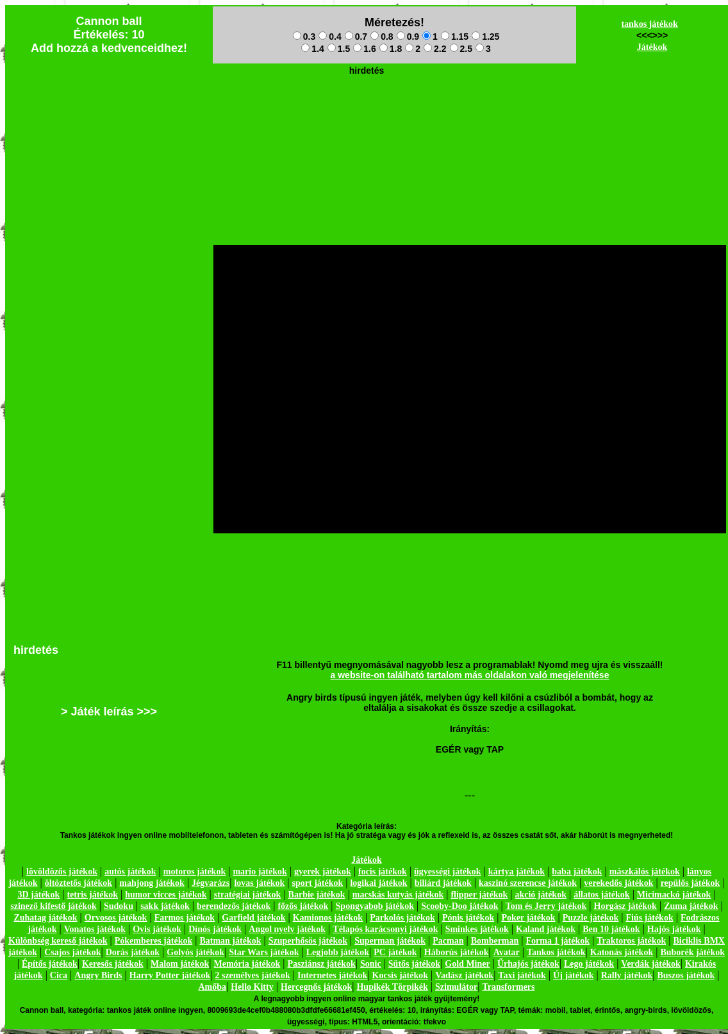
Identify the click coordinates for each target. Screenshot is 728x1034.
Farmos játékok (184, 917)
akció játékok (541, 894)
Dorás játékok (133, 952)
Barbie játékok (316, 894)
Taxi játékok (522, 975)
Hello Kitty (252, 987)
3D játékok (38, 894)
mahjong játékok (152, 883)
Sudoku (118, 906)
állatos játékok (602, 894)
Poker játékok (528, 917)
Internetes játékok (332, 975)
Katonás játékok (621, 952)
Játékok (652, 47)
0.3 (304, 36)
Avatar (506, 952)
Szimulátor (456, 987)
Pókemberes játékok (153, 941)
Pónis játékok (468, 917)
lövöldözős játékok (61, 871)
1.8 (390, 49)
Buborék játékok (692, 952)
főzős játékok (302, 906)
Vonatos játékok (95, 929)
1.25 (485, 36)
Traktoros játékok (631, 941)
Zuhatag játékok (45, 917)
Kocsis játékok (400, 975)
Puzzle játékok (590, 917)
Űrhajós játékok (528, 964)
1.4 (312, 49)
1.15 (454, 36)
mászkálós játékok (644, 871)
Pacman (448, 941)
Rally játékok (627, 975)
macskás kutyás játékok (397, 894)
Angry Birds (98, 975)
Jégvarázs (210, 883)
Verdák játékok (650, 964)
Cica (58, 975)
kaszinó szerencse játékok (528, 883)
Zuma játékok (691, 906)
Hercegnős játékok (316, 987)
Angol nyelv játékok (287, 929)
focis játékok (382, 871)
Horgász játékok (625, 906)
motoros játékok (194, 871)
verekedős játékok (618, 883)
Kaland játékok (545, 929)
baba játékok (577, 871)
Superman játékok (390, 941)
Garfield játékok (253, 917)
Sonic (370, 964)
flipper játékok (479, 894)
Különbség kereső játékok (58, 941)
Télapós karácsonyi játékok (385, 929)
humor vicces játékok (165, 894)
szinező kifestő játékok (53, 906)
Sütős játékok (414, 964)
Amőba (212, 987)
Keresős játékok (113, 964)
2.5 (461, 49)
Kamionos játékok (328, 917)
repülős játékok (690, 883)
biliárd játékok (443, 883)
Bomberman (495, 941)
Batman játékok (230, 941)
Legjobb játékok (337, 952)
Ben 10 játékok (611, 929)
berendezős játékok (233, 906)
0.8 (381, 36)
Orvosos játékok (116, 917)
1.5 (338, 49)
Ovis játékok (157, 929)
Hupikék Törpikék (391, 987)
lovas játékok (259, 883)
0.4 (329, 36)
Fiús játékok (649, 917)
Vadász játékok (464, 975)
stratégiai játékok (247, 894)
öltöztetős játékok (78, 883)
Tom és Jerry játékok (546, 906)
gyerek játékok (322, 871)
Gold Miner (467, 964)
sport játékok (317, 883)
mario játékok (259, 871)
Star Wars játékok (264, 952)
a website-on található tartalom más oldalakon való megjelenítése (470, 675)
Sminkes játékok (477, 929)
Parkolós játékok (402, 917)
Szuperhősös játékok (308, 941)
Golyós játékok (195, 952)
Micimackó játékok (674, 894)
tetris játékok (92, 894)
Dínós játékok (215, 929)
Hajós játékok (674, 929)
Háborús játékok (456, 952)
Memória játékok (247, 964)
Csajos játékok (72, 952)
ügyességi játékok (447, 871)
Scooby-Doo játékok (459, 906)
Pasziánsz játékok (322, 964)
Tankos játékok (556, 952)
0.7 (356, 36)
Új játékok (573, 975)
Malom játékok (180, 964)
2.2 (435, 49)
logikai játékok (378, 883)
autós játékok (130, 871)
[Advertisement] (366, 109)
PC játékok (395, 952)
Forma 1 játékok (558, 941)
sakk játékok (165, 906)
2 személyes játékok (252, 975)
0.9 (408, 36)
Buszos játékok (686, 975)
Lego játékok (589, 964)
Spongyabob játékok (375, 906)
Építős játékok (50, 964)
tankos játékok (649, 24)
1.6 (364, 49)
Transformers (508, 987)
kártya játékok (516, 871)
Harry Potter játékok (169, 975)
